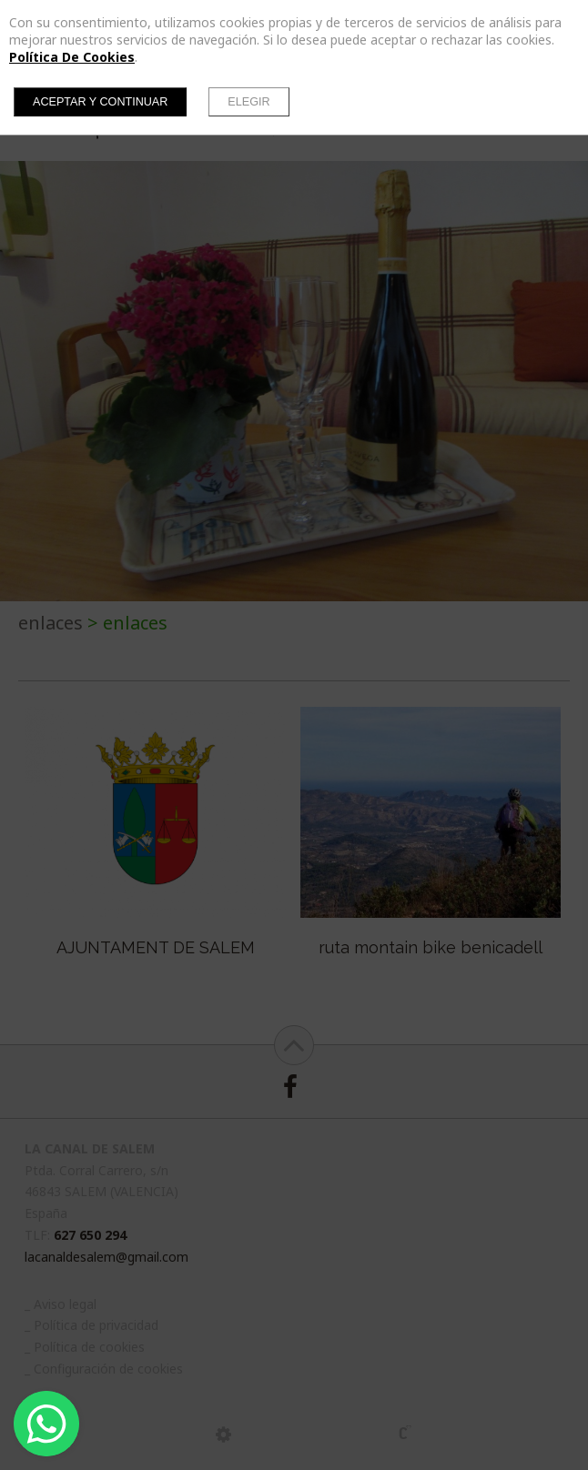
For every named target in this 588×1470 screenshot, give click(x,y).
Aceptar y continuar (100, 102)
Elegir (248, 102)
